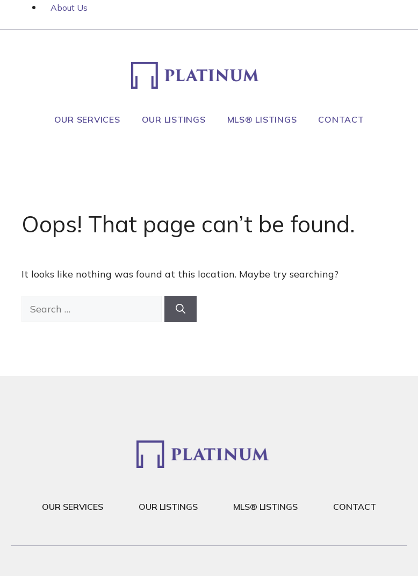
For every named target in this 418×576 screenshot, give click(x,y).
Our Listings (174, 119)
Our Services (87, 119)
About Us (69, 7)
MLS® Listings (262, 119)
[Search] (180, 309)
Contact (341, 119)
